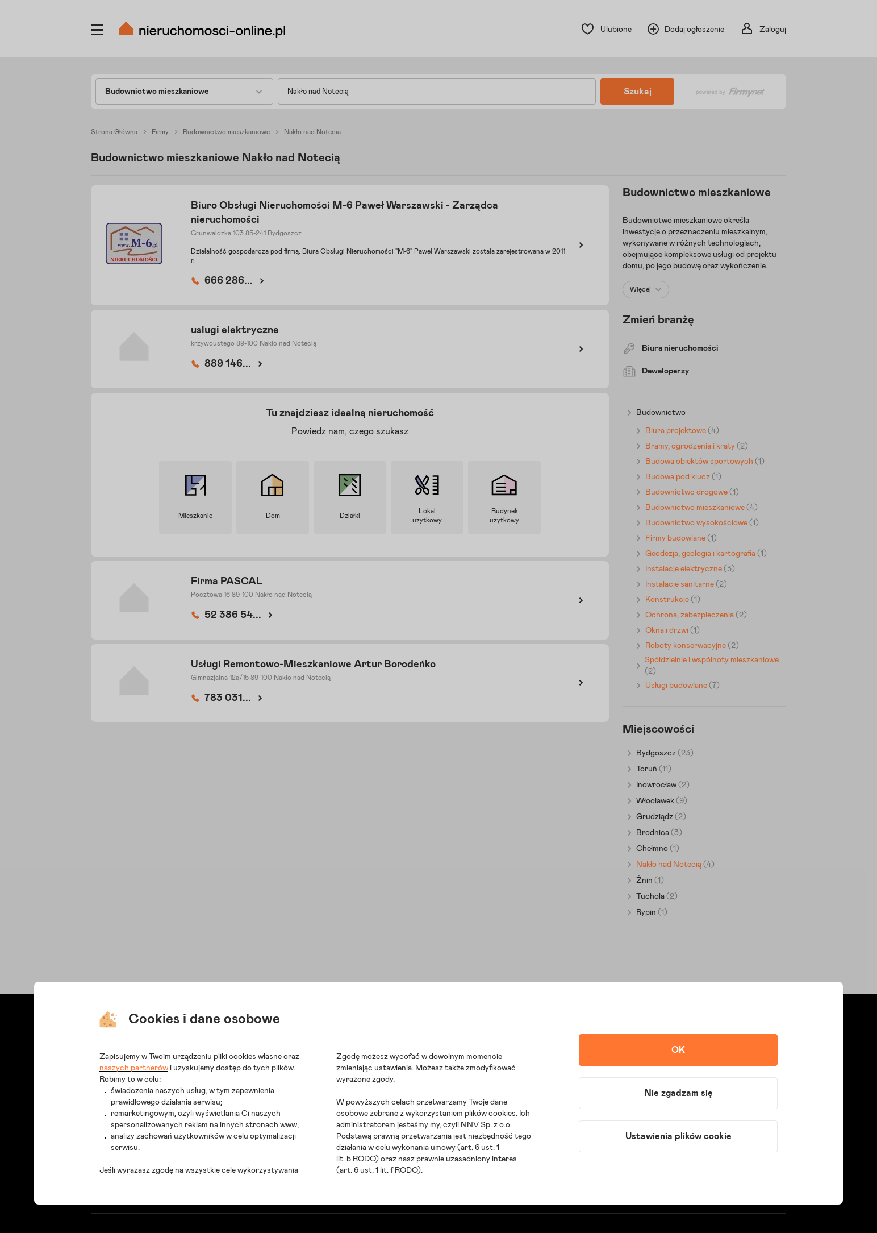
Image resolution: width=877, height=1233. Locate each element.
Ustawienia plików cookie (678, 1136)
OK (678, 1050)
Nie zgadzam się (678, 1093)
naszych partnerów (133, 1068)
